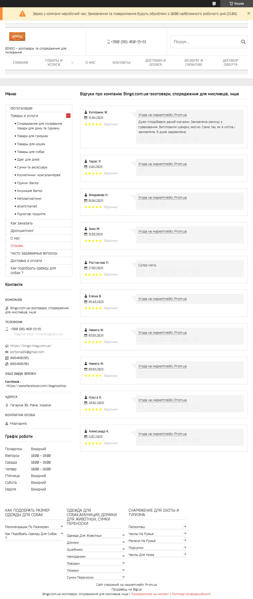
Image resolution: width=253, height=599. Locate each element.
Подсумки (136, 548)
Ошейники (74, 549)
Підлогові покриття (31, 214)
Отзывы (17, 246)
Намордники (76, 556)
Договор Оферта (231, 62)
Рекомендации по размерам (27, 527)
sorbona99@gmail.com (27, 352)
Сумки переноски (80, 577)
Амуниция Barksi (29, 191)
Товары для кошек (31, 144)
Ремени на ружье (142, 541)
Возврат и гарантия (194, 62)
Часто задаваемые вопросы (34, 253)
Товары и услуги (53, 62)
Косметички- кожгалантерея (38, 175)
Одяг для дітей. (28, 159)
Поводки (73, 563)
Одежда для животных (84, 536)
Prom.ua (151, 584)
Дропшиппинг (22, 231)
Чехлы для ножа (141, 555)
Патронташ (137, 527)
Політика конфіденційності (191, 594)
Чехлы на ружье (141, 534)
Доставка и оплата (155, 62)
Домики (72, 542)
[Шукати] (243, 41)
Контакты (121, 62)
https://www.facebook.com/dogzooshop (36, 386)
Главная (20, 62)
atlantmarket (27, 206)
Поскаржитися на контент (150, 594)
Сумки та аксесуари (32, 167)
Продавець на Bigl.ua (127, 589)
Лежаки (72, 570)
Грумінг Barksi (28, 183)
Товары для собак (30, 152)
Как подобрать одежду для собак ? (33, 270)
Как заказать (22, 223)
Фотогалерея (21, 108)
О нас (90, 62)
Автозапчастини (29, 198)
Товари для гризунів (32, 136)
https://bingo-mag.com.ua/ (31, 346)
